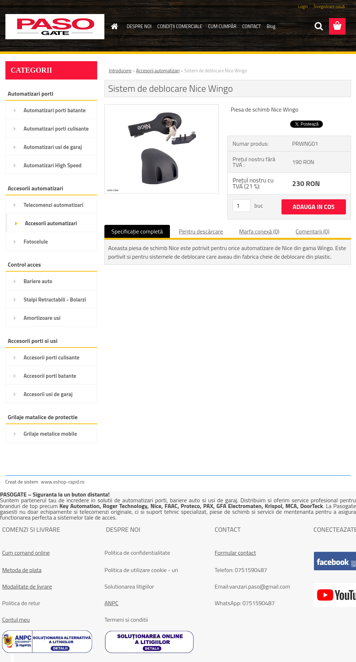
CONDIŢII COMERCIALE (179, 26)
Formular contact (235, 552)
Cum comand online (26, 552)
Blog (271, 26)
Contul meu (16, 619)
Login (303, 6)
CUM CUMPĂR (222, 26)
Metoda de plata (21, 570)
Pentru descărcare (201, 231)
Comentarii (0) (312, 231)
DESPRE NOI (139, 26)
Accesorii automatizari (158, 70)
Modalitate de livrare (27, 586)
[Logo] (54, 27)
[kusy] (242, 205)
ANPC (111, 603)
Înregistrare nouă (329, 6)
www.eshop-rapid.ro (62, 481)
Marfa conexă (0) (259, 231)
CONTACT (251, 26)
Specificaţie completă (137, 231)
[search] (318, 26)
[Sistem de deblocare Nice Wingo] (162, 107)
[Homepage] (113, 26)
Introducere (120, 70)
